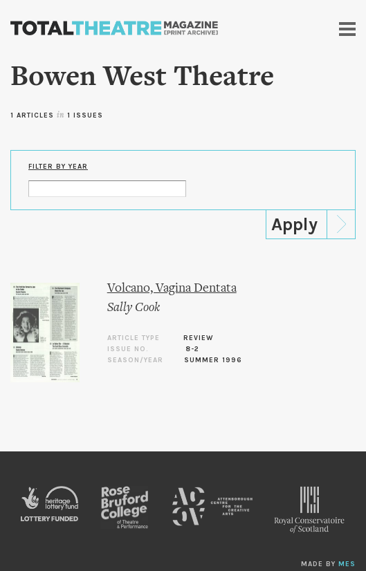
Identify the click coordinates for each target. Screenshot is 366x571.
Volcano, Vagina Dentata (172, 288)
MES (347, 564)
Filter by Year (58, 166)
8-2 (192, 349)
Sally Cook (133, 308)
